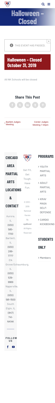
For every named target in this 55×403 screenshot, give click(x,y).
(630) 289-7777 (10, 251)
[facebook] (7, 347)
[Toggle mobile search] (43, 4)
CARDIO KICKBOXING (44, 222)
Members (44, 257)
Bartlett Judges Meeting (13, 123)
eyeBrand (27, 224)
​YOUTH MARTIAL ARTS (44, 171)
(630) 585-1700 (10, 229)
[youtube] (13, 347)
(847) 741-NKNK (10, 317)
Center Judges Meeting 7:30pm (40, 123)
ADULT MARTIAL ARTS (44, 187)
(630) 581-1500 (10, 297)
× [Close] (48, 41)
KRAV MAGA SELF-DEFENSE (44, 205)
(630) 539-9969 (10, 278)
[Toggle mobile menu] (49, 4)
